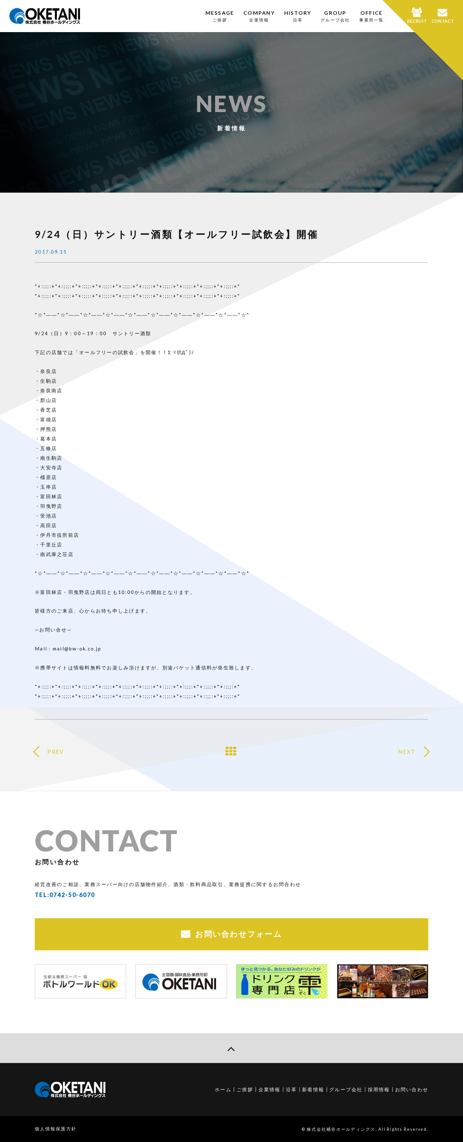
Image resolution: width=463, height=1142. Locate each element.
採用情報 (379, 1089)
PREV (55, 751)
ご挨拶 (245, 1089)
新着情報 (313, 1089)
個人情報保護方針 (56, 1128)
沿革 (291, 1089)
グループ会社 (346, 1089)
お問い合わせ (412, 1089)
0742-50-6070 (72, 894)
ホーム (223, 1089)
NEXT (407, 751)
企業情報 (270, 1089)
